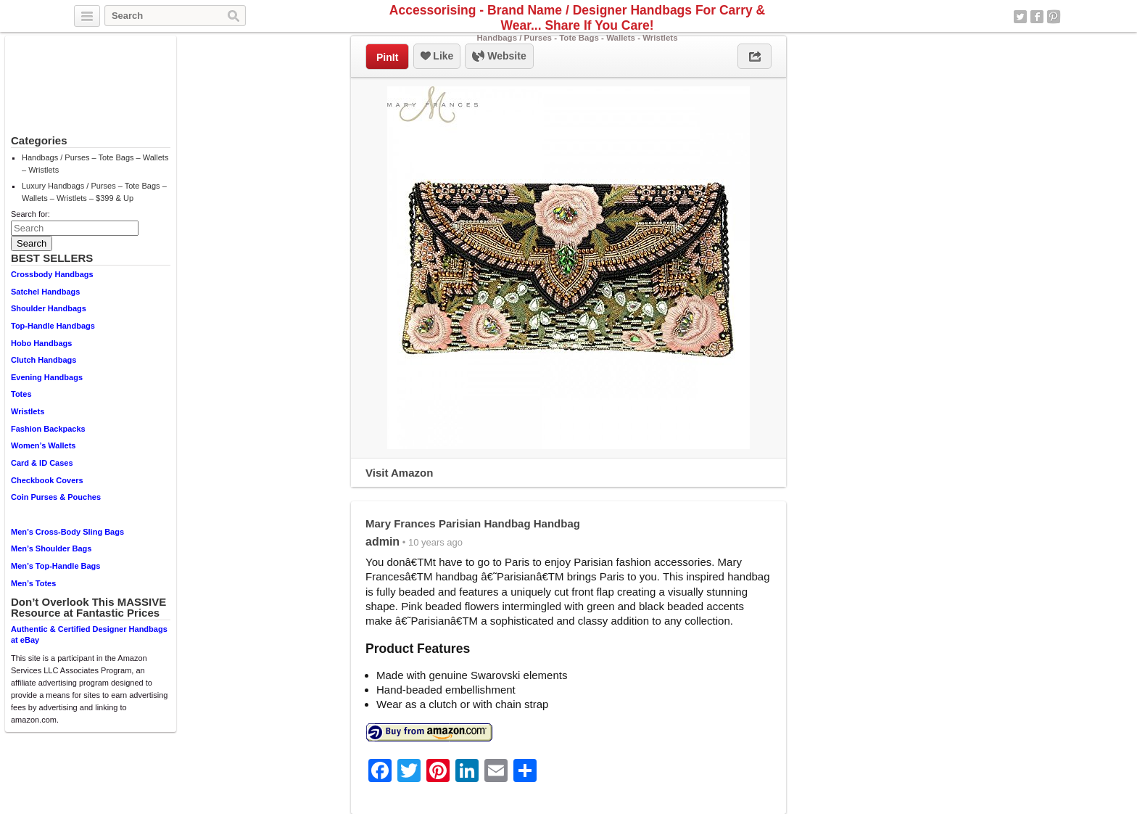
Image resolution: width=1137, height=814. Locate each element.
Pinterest (1053, 16)
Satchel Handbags (45, 291)
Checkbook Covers (47, 480)
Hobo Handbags (41, 343)
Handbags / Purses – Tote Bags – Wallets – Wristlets (95, 163)
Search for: (30, 214)
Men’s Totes (33, 583)
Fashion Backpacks (48, 428)
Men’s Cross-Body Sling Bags (67, 531)
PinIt (387, 57)
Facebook (1037, 16)
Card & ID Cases (42, 463)
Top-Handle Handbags (53, 325)
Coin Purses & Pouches (56, 497)
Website (499, 56)
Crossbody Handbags (52, 274)
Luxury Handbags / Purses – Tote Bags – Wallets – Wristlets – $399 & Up (94, 191)
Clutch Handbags (43, 359)
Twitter (1020, 16)
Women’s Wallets (43, 445)
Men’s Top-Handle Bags (55, 566)
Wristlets (27, 411)
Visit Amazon (399, 472)
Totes (21, 394)
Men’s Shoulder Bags (51, 548)
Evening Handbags (47, 377)
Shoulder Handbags (48, 308)
